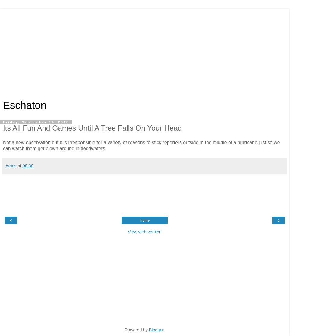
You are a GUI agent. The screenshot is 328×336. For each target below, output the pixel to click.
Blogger (156, 330)
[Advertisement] (144, 51)
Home (145, 220)
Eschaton (24, 105)
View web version (145, 232)
